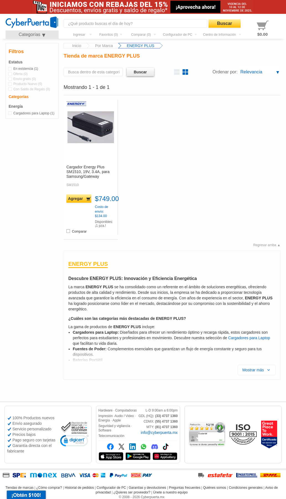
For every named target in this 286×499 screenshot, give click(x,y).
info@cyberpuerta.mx (159, 432)
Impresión (105, 416)
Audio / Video (124, 416)
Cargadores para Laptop (249, 338)
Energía (104, 420)
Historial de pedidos (79, 488)
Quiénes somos (214, 488)
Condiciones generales (245, 488)
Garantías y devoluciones (147, 488)
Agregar (75, 198)
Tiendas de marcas (20, 488)
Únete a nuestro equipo (170, 492)
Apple (117, 420)
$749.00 (105, 199)
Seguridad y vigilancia (114, 426)
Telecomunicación (111, 436)
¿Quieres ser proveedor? (131, 492)
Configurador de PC (111, 488)
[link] (74, 441)
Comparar (76, 231)
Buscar (224, 23)
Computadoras (126, 410)
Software (104, 430)
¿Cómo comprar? (49, 488)
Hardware (105, 410)
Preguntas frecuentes (184, 488)
